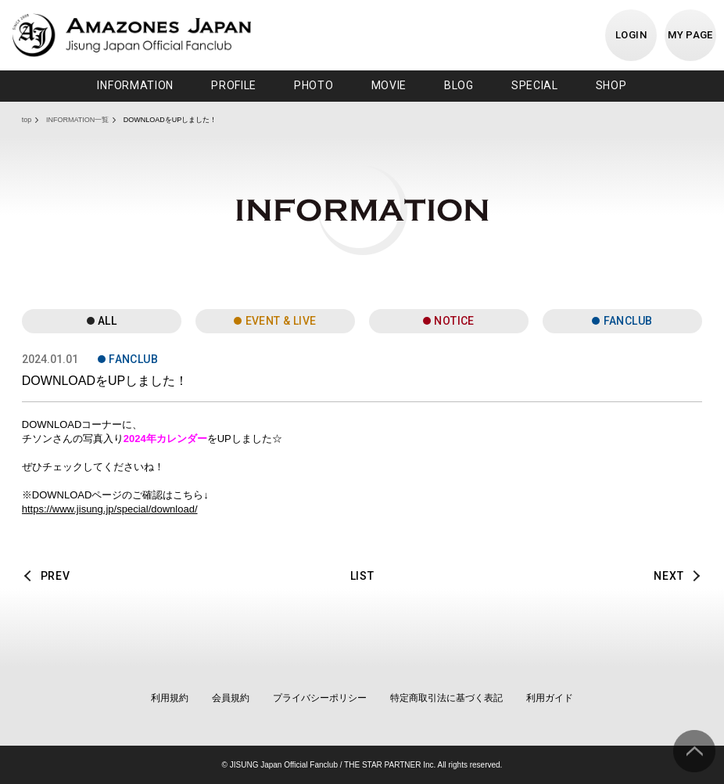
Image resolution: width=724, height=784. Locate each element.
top (27, 120)
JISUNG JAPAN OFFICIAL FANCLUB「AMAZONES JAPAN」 (132, 35)
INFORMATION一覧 (77, 120)
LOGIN (631, 35)
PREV (55, 576)
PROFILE (233, 85)
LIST (362, 576)
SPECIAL (534, 85)
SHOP (611, 85)
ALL (107, 321)
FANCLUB (628, 321)
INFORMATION (135, 85)
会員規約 (230, 697)
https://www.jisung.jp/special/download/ (110, 509)
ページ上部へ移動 (694, 751)
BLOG (459, 85)
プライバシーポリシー (320, 697)
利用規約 (169, 697)
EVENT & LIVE (281, 321)
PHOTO (314, 85)
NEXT (668, 576)
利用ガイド (549, 697)
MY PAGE (690, 35)
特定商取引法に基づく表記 (446, 697)
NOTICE (454, 321)
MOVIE (389, 85)
